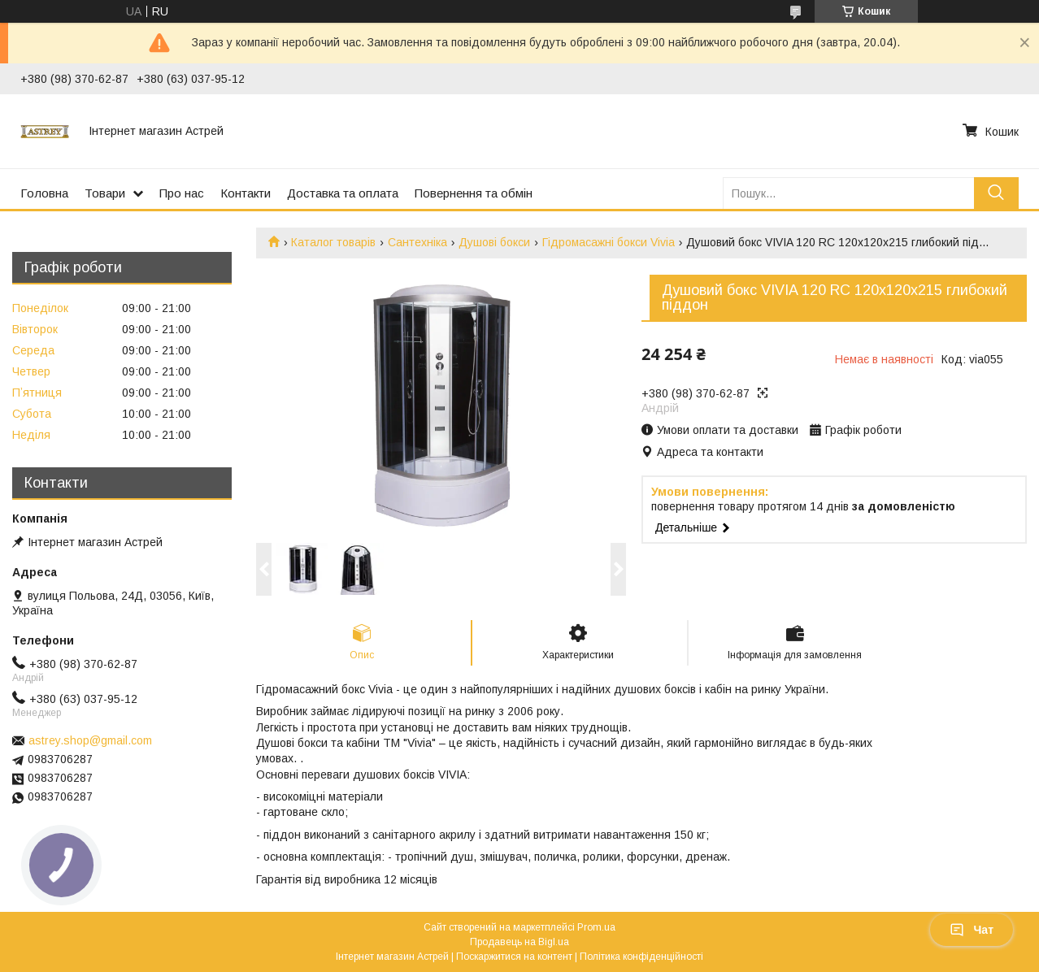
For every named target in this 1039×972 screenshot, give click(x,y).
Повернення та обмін (474, 193)
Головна (44, 193)
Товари (105, 193)
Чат (971, 929)
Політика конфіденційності (641, 956)
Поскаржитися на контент (514, 956)
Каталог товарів (333, 242)
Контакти (245, 193)
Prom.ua (596, 927)
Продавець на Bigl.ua (519, 942)
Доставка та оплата (342, 193)
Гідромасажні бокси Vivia (608, 242)
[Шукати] (996, 193)
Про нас (181, 193)
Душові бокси (494, 242)
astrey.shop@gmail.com (90, 740)
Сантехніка (417, 242)
